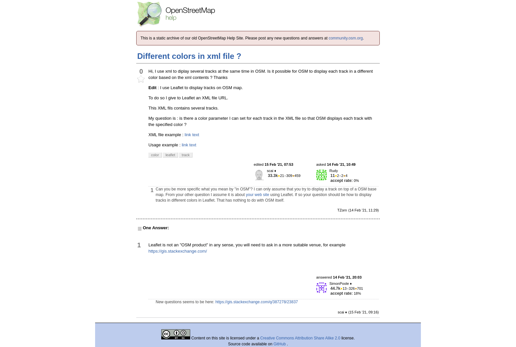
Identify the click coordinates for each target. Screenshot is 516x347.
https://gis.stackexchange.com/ (177, 251)
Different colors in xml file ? (189, 56)
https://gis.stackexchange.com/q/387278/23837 (256, 302)
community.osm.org (346, 38)
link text (192, 134)
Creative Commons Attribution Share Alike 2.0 (300, 338)
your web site (257, 194)
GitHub (280, 344)
